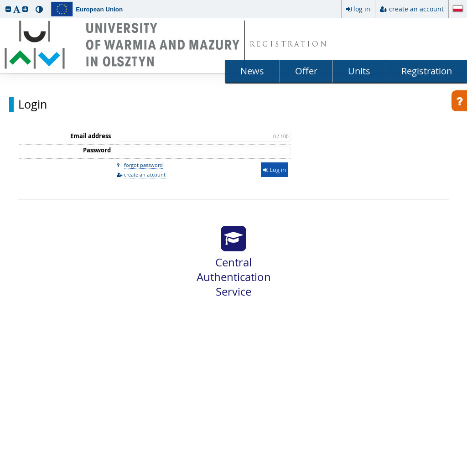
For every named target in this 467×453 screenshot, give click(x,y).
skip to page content (2, 2)
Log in (274, 170)
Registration (426, 71)
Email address (90, 136)
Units (359, 71)
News (252, 71)
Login (32, 104)
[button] (8, 9)
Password (97, 150)
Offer (306, 71)
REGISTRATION (288, 45)
